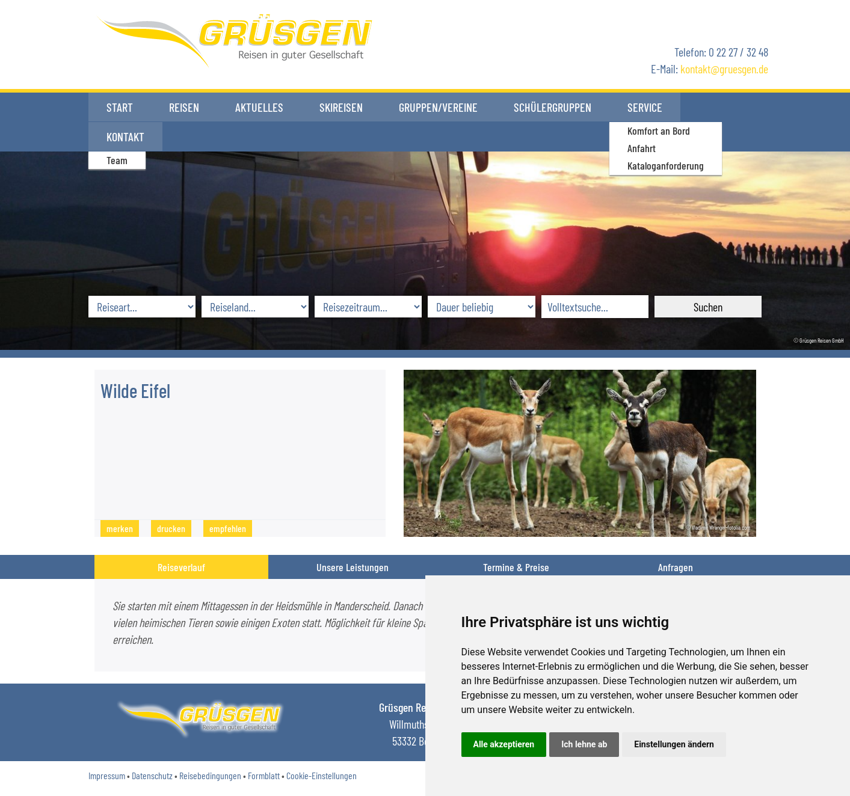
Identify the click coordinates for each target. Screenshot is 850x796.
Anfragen (675, 567)
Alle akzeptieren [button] (504, 744)
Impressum (106, 775)
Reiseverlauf (181, 567)
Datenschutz (152, 775)
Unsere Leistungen (352, 567)
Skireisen (341, 107)
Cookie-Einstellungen (321, 775)
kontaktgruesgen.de (724, 68)
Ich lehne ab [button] (584, 744)
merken (119, 528)
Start (119, 107)
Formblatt (264, 775)
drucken (171, 528)
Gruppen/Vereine (438, 107)
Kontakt (717, 107)
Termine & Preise (516, 567)
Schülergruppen (552, 107)
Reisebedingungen (210, 775)
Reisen (184, 107)
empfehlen (227, 528)
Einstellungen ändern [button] (674, 744)
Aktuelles (259, 107)
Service (644, 107)
